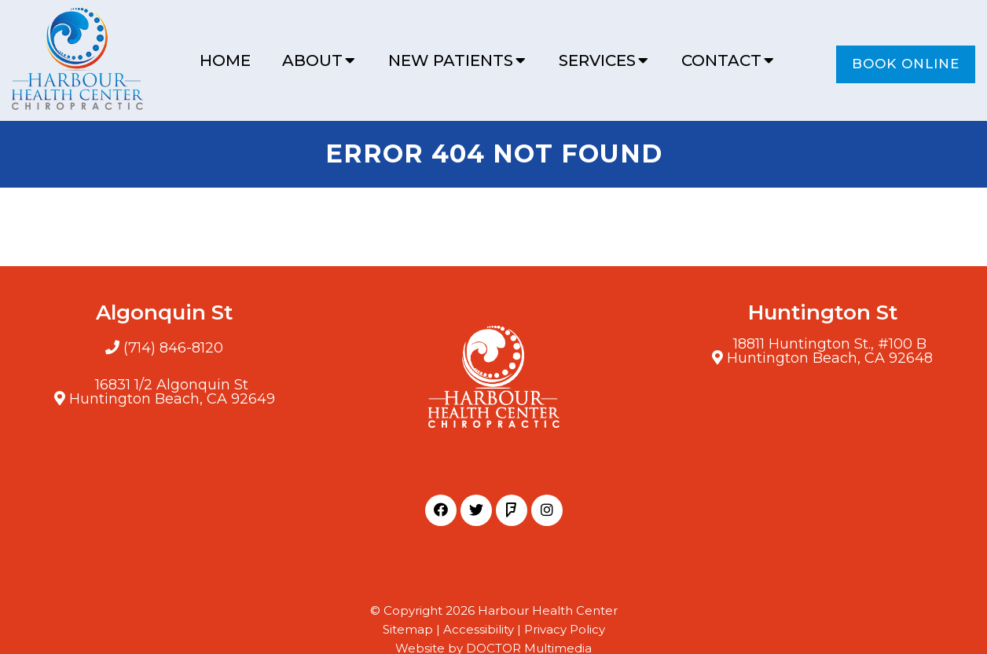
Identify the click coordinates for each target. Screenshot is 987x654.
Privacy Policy (564, 629)
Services (597, 60)
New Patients (450, 60)
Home (225, 60)
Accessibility (478, 629)
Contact (721, 60)
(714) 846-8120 (173, 348)
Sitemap (408, 629)
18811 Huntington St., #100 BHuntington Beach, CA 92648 (830, 351)
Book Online (905, 63)
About (312, 60)
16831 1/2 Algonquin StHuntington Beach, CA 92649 (172, 392)
